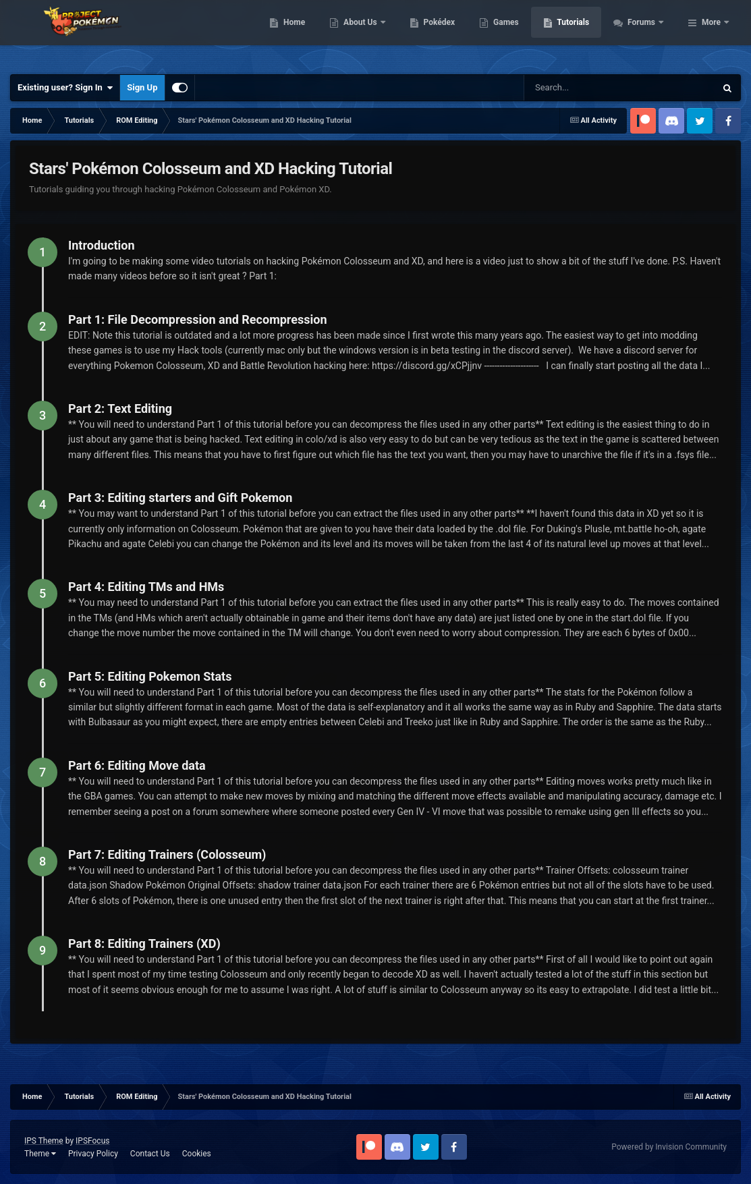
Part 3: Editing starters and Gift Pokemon (180, 497)
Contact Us (150, 1153)
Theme (40, 1153)
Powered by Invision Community (669, 1147)
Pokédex (512, 33)
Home (367, 33)
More (711, 33)
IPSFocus (92, 1141)
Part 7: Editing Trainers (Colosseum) (167, 854)
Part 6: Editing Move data (137, 765)
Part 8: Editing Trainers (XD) (144, 943)
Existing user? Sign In (65, 88)
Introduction (101, 245)
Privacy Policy (93, 1153)
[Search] (590, 88)
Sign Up (142, 87)
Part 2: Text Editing (120, 408)
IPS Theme (43, 1141)
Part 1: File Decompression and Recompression (197, 319)
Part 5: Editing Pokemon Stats (149, 676)
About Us (434, 33)
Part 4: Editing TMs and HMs (146, 587)
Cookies (196, 1153)
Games (579, 33)
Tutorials (646, 33)
